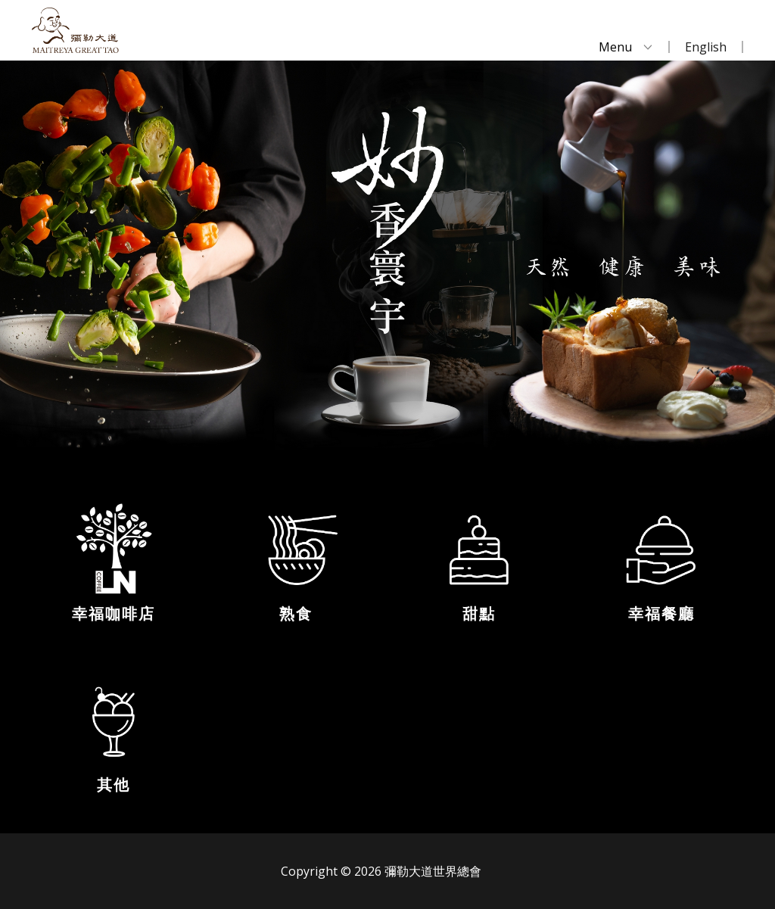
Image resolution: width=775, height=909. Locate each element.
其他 (113, 785)
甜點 (479, 614)
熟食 (296, 614)
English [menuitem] (706, 47)
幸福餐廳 (661, 614)
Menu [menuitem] (615, 47)
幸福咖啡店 (113, 614)
